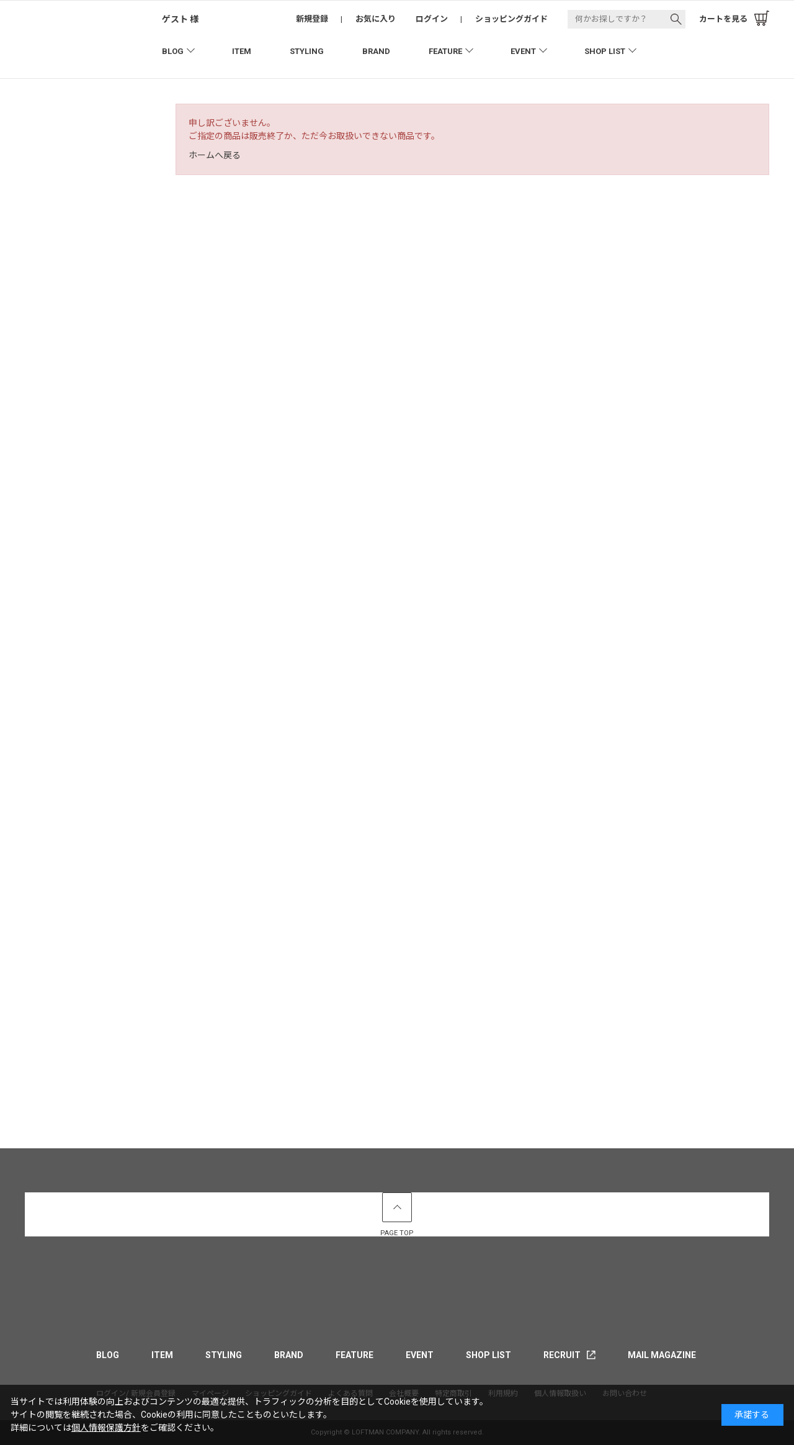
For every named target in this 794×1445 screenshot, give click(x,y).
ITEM (241, 51)
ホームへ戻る (215, 155)
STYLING (307, 51)
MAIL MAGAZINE (662, 1355)
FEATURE (445, 51)
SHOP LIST (604, 51)
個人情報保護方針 (106, 1428)
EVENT (523, 51)
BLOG (173, 51)
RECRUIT (562, 1355)
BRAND (376, 51)
